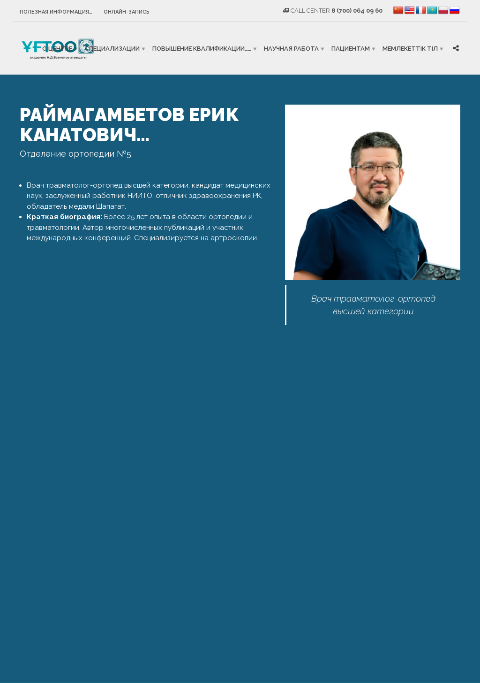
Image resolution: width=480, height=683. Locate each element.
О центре (57, 48)
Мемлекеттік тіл (410, 48)
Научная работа (291, 48)
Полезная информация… (56, 12)
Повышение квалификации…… (201, 48)
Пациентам (350, 48)
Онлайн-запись (127, 12)
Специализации (112, 48)
